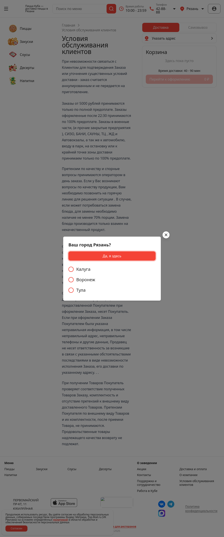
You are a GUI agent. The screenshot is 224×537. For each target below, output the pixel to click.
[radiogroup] (112, 279)
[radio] (112, 269)
